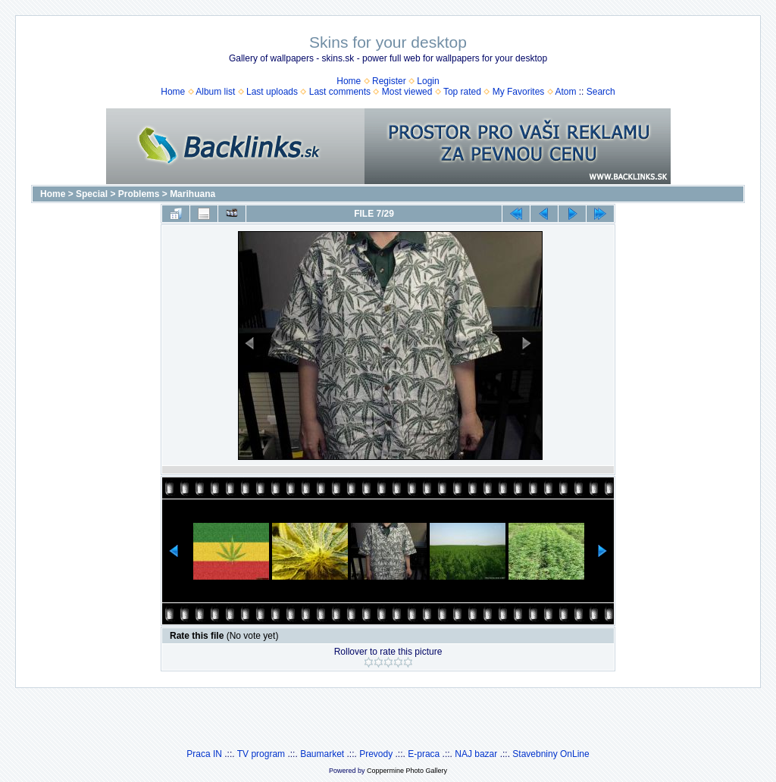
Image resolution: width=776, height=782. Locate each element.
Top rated (462, 91)
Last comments (340, 91)
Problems (139, 194)
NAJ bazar (476, 754)
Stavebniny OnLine (550, 754)
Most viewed (407, 91)
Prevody (376, 754)
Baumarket (322, 754)
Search (601, 91)
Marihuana (192, 194)
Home (348, 81)
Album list (215, 91)
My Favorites (519, 91)
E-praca (424, 754)
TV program (261, 754)
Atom (565, 91)
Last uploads (272, 91)
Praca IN (204, 754)
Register (389, 81)
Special (92, 194)
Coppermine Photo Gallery (407, 770)
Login (428, 81)
